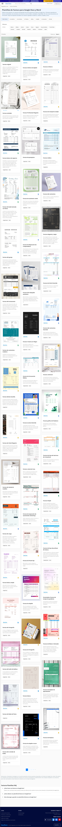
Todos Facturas (5, 19)
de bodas (50, 19)
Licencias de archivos (5, 813)
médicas (32, 19)
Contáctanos (20, 814)
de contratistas (19, 19)
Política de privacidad (5, 816)
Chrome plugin (21, 813)
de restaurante (44, 19)
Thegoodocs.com (4, 6)
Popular (57, 34)
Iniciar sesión (49, 3)
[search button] (31, 3)
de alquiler (37, 19)
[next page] (35, 770)
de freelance (26, 19)
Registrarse (57, 3)
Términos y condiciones (6, 814)
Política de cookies (5, 818)
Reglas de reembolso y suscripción (8, 820)
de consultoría (12, 19)
